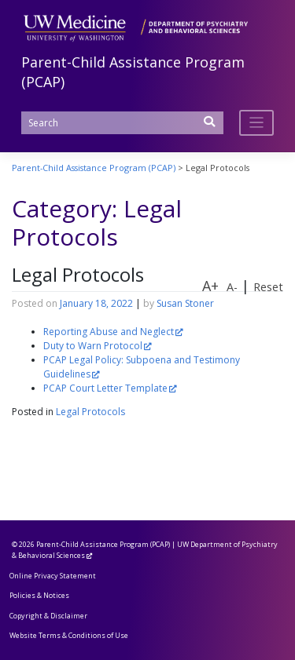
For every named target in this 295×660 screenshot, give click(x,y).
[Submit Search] (210, 126)
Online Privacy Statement (52, 576)
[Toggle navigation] (257, 123)
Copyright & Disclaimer (48, 616)
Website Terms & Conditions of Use (68, 635)
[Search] (122, 122)
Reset (268, 286)
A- (232, 286)
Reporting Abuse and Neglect (108, 331)
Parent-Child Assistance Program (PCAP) (103, 544)
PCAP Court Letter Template (105, 388)
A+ (210, 285)
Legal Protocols (78, 274)
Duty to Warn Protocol (92, 345)
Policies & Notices (39, 595)
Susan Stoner (185, 303)
